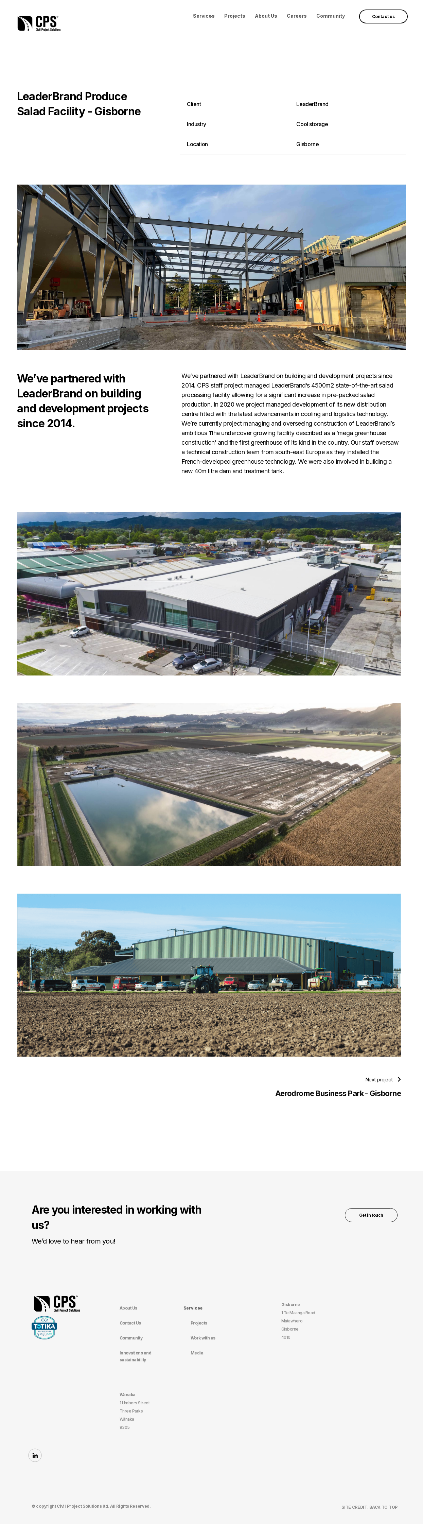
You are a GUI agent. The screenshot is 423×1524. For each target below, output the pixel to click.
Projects (234, 16)
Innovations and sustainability (136, 1356)
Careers (297, 16)
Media (197, 1352)
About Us (266, 16)
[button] (203, 16)
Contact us (383, 16)
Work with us (203, 1337)
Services (204, 16)
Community (330, 16)
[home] (39, 22)
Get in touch (371, 1215)
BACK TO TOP (383, 1507)
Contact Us (130, 1322)
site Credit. (355, 1507)
